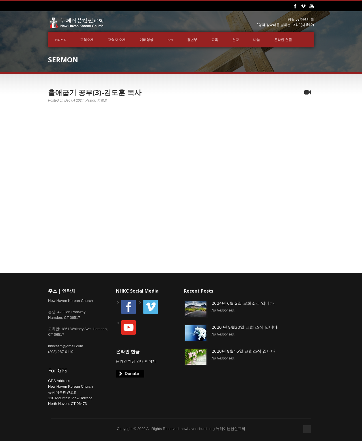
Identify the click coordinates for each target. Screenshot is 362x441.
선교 (235, 40)
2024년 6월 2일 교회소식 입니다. (243, 303)
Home (60, 40)
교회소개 (87, 40)
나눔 (256, 40)
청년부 (192, 40)
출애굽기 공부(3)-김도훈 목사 (94, 92)
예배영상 (146, 40)
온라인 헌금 (283, 40)
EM (170, 40)
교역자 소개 (117, 40)
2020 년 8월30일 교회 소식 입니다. (245, 327)
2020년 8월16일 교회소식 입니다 (243, 351)
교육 (214, 40)
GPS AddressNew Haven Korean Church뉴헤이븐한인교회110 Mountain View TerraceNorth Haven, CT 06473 (70, 392)
